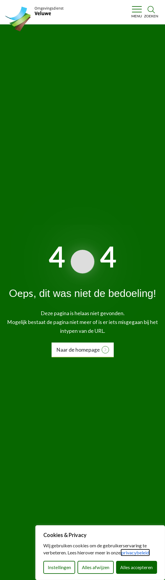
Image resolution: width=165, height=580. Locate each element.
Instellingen (59, 567)
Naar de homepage (78, 350)
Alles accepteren (136, 567)
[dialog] (100, 552)
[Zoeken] (151, 12)
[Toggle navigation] (136, 12)
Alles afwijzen (95, 567)
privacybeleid (135, 552)
